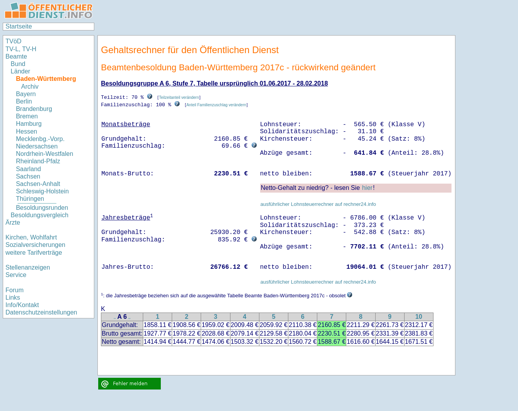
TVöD (13, 41)
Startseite (18, 26)
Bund (18, 64)
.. (115, 317)
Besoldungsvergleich (39, 215)
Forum (14, 290)
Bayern (26, 94)
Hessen (26, 131)
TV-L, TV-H (20, 49)
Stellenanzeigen (27, 267)
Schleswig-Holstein (42, 191)
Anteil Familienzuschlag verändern (216, 104)
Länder (20, 71)
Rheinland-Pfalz (38, 161)
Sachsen (28, 176)
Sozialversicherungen (35, 244)
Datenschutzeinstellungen (41, 312)
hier (367, 187)
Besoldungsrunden (42, 207)
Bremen (27, 116)
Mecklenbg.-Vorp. (40, 139)
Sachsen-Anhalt (38, 183)
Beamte (16, 56)
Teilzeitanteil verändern (179, 97)
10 (418, 316)
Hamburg (29, 123)
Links (12, 297)
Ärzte (12, 222)
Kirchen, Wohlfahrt (31, 237)
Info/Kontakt (22, 305)
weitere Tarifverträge (33, 252)
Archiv (29, 86)
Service (15, 275)
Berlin (24, 101)
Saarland (28, 169)
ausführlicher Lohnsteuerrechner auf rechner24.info (318, 204)
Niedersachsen (37, 146)
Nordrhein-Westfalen (44, 153)
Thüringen (30, 198)
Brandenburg (34, 108)
